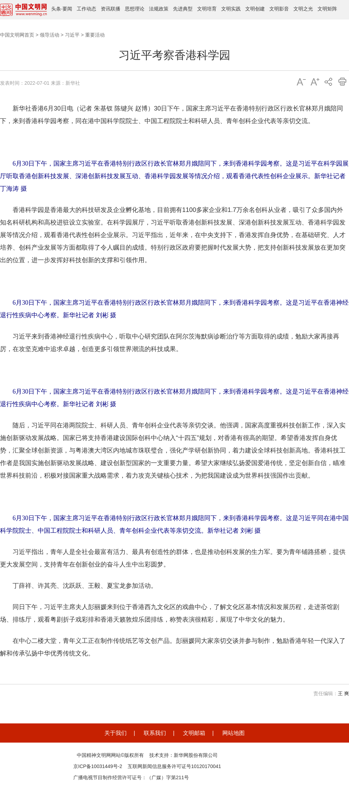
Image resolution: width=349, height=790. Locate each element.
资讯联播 (110, 9)
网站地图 (233, 733)
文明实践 (231, 9)
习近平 (72, 35)
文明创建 (255, 9)
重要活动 (95, 35)
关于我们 (115, 733)
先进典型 (183, 9)
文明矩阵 (327, 9)
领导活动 (49, 35)
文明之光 (303, 9)
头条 (56, 9)
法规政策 (159, 9)
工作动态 (86, 9)
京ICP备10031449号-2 (97, 766)
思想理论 (134, 9)
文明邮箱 (194, 733)
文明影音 (279, 9)
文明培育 (207, 9)
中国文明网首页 (17, 35)
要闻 (67, 9)
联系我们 (155, 733)
